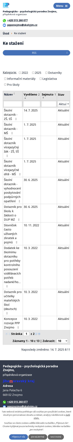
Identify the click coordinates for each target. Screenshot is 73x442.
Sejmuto (49, 94)
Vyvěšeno (32, 94)
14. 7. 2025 (31, 110)
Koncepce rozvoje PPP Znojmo (12, 323)
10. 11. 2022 (31, 225)
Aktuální (63, 110)
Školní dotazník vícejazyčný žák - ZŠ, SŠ (11, 147)
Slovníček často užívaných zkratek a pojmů (11, 233)
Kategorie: (10, 72)
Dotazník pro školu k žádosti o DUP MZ (13, 213)
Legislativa (49, 79)
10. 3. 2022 (31, 248)
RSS (50, 53)
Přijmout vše (18, 436)
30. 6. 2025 (31, 180)
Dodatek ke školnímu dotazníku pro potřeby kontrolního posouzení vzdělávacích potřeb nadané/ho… (12, 267)
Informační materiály (21, 79)
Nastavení (56, 436)
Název (8, 94)
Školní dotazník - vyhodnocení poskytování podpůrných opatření (12, 190)
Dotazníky (55, 73)
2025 (38, 73)
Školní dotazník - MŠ (10, 129)
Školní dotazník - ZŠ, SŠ (11, 114)
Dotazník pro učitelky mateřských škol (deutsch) (13, 302)
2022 (25, 73)
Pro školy (13, 84)
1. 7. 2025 (30, 124)
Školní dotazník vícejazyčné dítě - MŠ (13, 167)
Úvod (6, 33)
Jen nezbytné (37, 436)
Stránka (16, 334)
